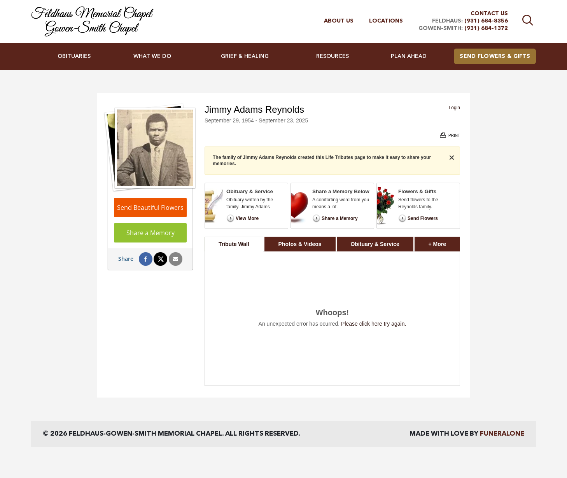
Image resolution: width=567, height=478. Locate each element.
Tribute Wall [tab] (234, 244)
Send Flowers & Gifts (495, 56)
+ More (444, 242)
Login (454, 107)
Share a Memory (150, 233)
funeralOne (502, 434)
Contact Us (489, 13)
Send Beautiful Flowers (150, 207)
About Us (339, 21)
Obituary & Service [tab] (374, 244)
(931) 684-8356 (486, 21)
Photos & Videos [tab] (300, 244)
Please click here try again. (373, 324)
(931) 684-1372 (486, 28)
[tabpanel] (332, 318)
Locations (386, 21)
